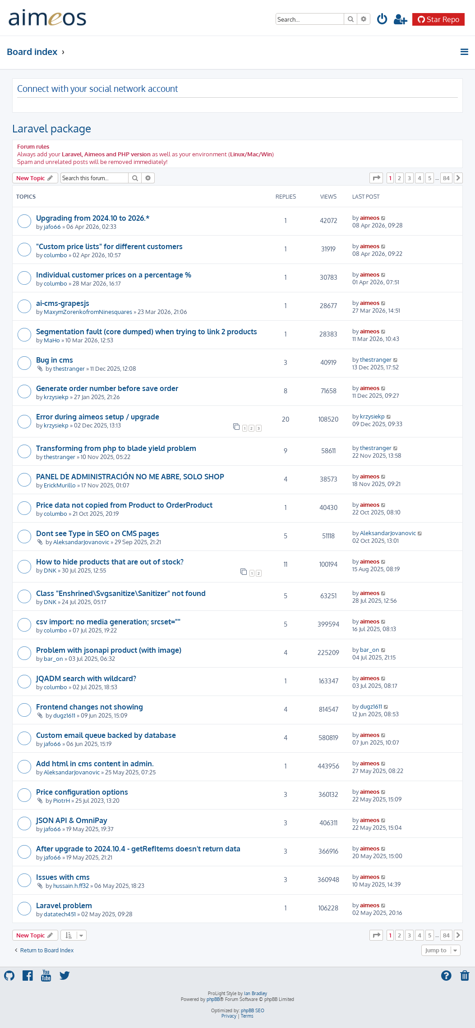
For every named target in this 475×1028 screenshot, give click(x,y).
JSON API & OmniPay (71, 820)
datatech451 (60, 914)
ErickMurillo (60, 485)
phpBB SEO (252, 1010)
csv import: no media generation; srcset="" (108, 621)
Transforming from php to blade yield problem (116, 448)
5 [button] (429, 178)
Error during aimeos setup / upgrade (97, 416)
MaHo (52, 340)
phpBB (213, 999)
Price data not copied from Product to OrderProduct (124, 504)
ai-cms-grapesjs (62, 303)
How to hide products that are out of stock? (110, 561)
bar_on (53, 658)
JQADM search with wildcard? (86, 678)
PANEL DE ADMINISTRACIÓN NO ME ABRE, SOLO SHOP (130, 476)
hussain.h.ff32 (71, 885)
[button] (376, 178)
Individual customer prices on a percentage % (113, 274)
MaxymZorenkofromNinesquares (88, 311)
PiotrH (61, 800)
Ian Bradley (255, 993)
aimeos (369, 217)
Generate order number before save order (107, 388)
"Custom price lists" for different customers (109, 246)
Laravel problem (64, 905)
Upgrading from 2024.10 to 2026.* (93, 218)
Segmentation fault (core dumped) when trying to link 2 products (146, 331)
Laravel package (51, 128)
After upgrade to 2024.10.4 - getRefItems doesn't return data (138, 848)
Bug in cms (54, 359)
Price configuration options (82, 791)
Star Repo (438, 19)
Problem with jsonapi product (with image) (108, 650)
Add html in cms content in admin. (95, 763)
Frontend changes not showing (89, 706)
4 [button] (419, 178)
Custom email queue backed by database (106, 735)
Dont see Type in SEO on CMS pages (97, 533)
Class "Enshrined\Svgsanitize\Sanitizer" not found (121, 593)
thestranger (69, 368)
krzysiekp (56, 396)
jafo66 (52, 226)
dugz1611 (64, 715)
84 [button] (446, 178)
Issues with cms (63, 877)
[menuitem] (382, 20)
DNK (50, 570)
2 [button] (399, 178)
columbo (55, 255)
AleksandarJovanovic (81, 542)
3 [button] (409, 178)
